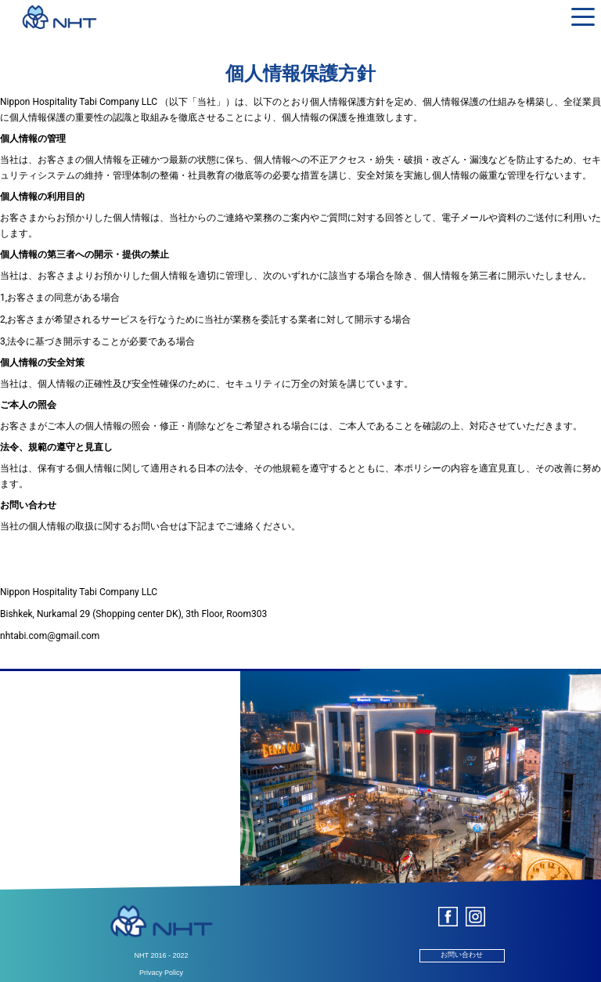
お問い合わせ (462, 955)
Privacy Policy (161, 973)
